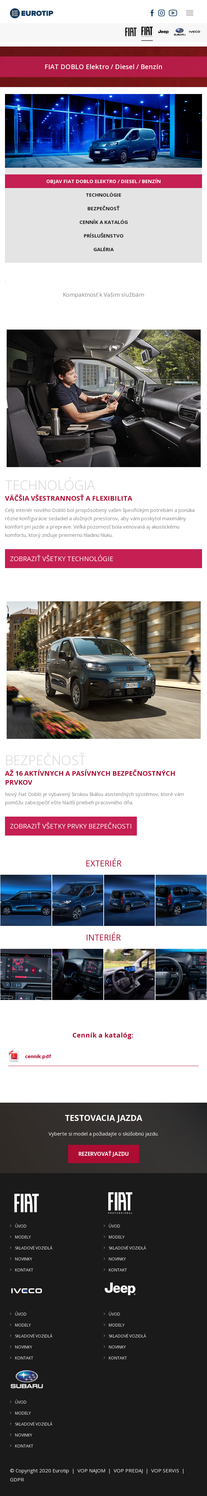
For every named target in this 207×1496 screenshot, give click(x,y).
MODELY (23, 1237)
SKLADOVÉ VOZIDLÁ (33, 1248)
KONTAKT (24, 1270)
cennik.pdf (38, 1056)
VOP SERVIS (165, 1470)
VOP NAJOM (91, 1470)
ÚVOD (21, 1226)
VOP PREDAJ (128, 1470)
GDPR (17, 1479)
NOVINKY (23, 1259)
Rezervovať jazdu (103, 1153)
